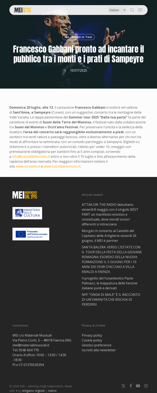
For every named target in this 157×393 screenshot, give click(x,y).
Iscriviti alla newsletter (99, 350)
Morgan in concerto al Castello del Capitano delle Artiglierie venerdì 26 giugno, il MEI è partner (109, 236)
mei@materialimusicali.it (30, 345)
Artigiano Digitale (33, 391)
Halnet (52, 391)
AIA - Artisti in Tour (78, 37)
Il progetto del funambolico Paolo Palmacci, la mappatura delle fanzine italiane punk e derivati (109, 283)
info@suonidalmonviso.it (31, 156)
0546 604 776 (29, 350)
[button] (140, 10)
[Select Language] (117, 10)
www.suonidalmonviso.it (62, 166)
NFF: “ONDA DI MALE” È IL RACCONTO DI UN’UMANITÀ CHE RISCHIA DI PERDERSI (111, 299)
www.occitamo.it (28, 166)
